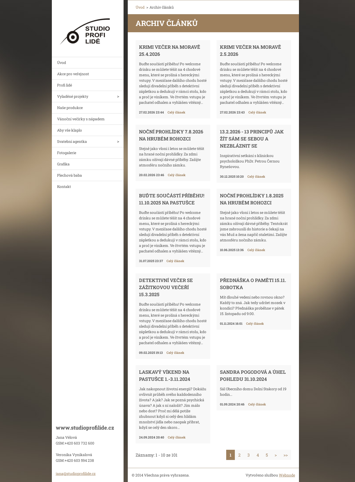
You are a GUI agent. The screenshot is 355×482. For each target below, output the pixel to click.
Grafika (63, 163)
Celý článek (176, 112)
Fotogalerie (66, 152)
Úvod (61, 62)
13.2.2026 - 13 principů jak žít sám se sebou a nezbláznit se (252, 138)
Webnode (287, 475)
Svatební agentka (72, 141)
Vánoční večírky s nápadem (81, 118)
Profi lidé (64, 85)
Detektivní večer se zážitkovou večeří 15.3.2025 (166, 287)
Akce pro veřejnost (73, 73)
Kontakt (64, 186)
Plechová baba (69, 175)
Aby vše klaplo (69, 130)
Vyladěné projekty (72, 96)
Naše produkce (70, 107)
